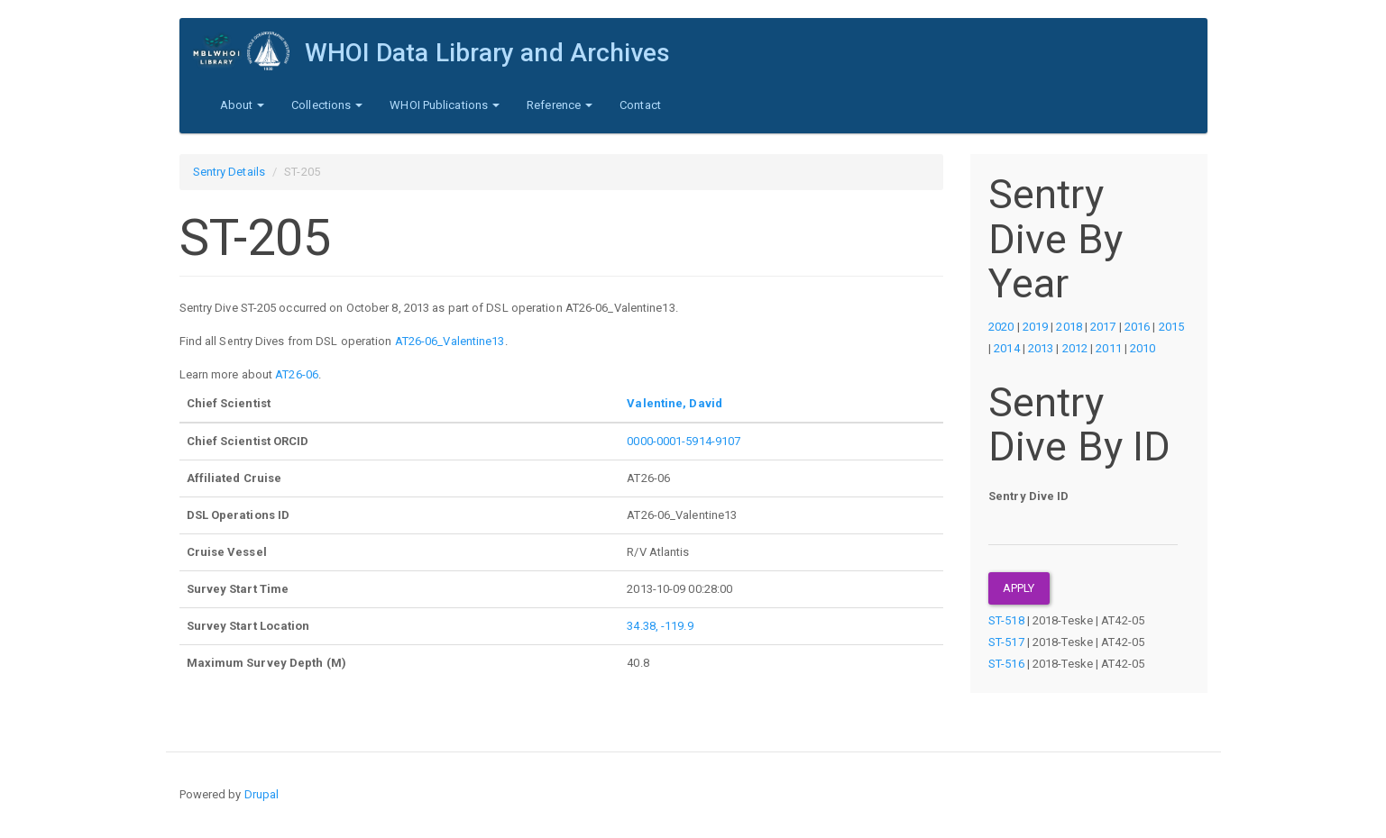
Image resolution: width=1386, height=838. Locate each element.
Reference (559, 105)
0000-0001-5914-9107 (683, 441)
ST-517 (1006, 642)
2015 (1171, 326)
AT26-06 (296, 374)
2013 (1040, 348)
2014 (1006, 348)
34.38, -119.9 (660, 626)
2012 (1075, 348)
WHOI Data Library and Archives (488, 53)
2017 (1102, 326)
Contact (640, 105)
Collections (327, 105)
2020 (1001, 326)
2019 (1035, 326)
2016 (1137, 326)
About (242, 105)
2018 (1068, 326)
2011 (1108, 348)
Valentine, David (674, 403)
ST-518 (1006, 620)
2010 (1142, 348)
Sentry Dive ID (1028, 496)
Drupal (262, 794)
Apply (1019, 588)
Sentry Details (229, 171)
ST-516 (1006, 663)
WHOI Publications (445, 105)
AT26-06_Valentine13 (450, 341)
